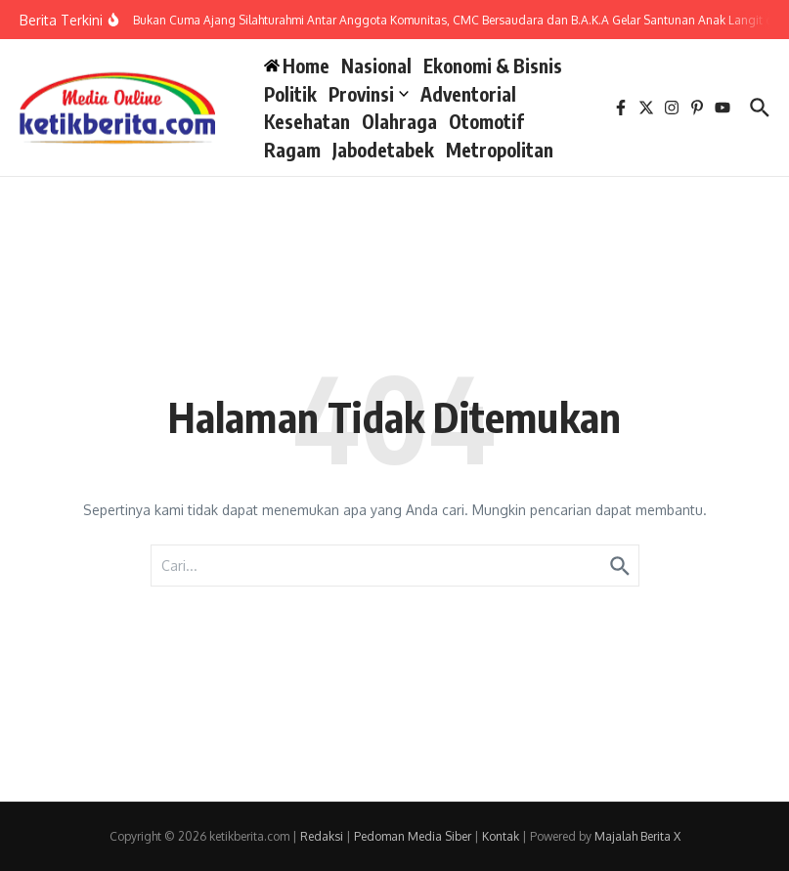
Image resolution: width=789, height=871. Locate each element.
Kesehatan (307, 121)
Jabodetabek (383, 149)
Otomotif (486, 121)
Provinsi (369, 94)
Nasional (376, 65)
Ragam (292, 149)
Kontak (500, 836)
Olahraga (399, 121)
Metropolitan (499, 149)
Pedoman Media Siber (412, 836)
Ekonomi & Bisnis (492, 65)
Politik (290, 94)
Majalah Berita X (637, 836)
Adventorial (468, 94)
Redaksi (321, 836)
